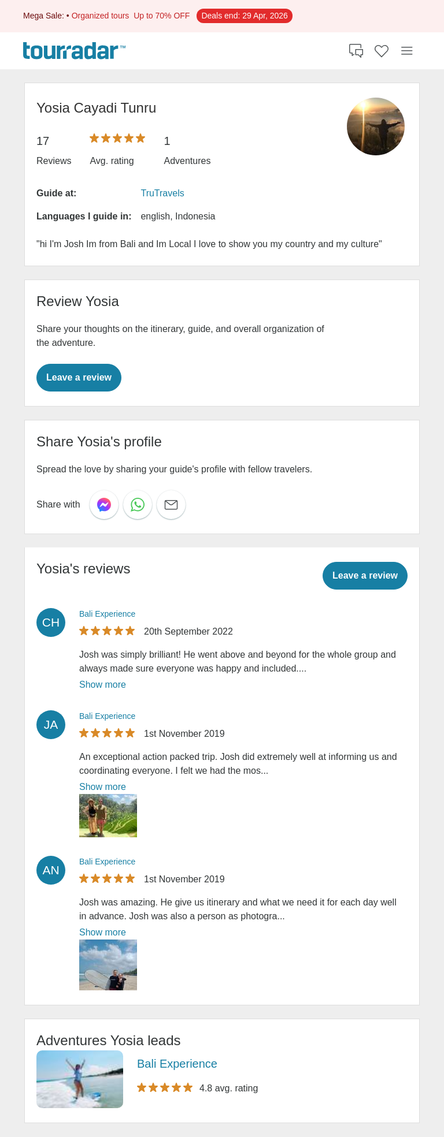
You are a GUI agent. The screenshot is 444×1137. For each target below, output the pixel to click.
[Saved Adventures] (381, 50)
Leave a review (79, 377)
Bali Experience (107, 613)
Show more (102, 684)
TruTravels (162, 193)
